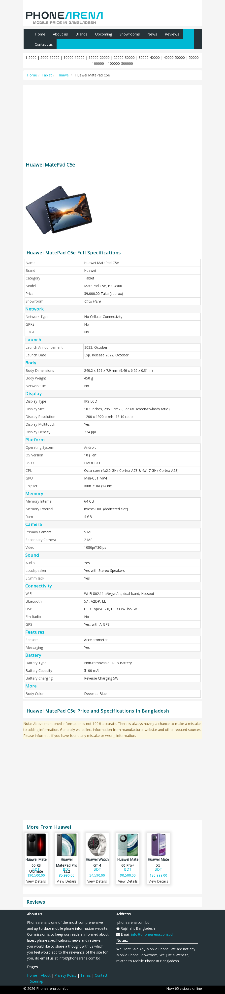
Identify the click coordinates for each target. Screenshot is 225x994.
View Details (36, 881)
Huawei (63, 75)
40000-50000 (174, 57)
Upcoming (103, 34)
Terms (85, 975)
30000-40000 (149, 57)
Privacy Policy (65, 975)
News (152, 34)
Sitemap (36, 981)
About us (60, 34)
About (46, 975)
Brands (81, 34)
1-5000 (30, 57)
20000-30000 (124, 57)
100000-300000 (120, 63)
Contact (101, 975)
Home (40, 34)
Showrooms (130, 34)
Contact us (44, 44)
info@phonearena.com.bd (152, 934)
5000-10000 (50, 57)
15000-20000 (99, 57)
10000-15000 (74, 57)
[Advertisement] (113, 121)
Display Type (36, 401)
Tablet (47, 75)
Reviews (172, 34)
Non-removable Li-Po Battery (108, 662)
